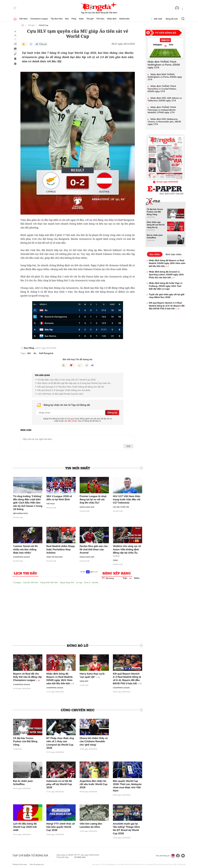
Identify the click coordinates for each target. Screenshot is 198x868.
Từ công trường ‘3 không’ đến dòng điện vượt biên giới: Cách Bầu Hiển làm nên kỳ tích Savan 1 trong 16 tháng (27, 502)
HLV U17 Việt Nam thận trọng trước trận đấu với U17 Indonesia (126, 498)
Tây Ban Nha (57, 18)
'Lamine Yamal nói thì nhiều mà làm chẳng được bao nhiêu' (25, 548)
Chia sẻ (42, 44)
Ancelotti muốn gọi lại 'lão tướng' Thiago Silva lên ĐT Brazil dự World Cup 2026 (126, 827)
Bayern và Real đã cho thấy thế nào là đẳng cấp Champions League (27, 676)
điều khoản (72, 420)
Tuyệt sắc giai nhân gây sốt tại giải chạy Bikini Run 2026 (166, 296)
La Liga (79, 581)
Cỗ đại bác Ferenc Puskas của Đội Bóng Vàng (25, 740)
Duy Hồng (29, 348)
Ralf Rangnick (46, 353)
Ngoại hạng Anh (87, 506)
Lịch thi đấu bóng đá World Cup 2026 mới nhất (25, 826)
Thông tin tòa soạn (19, 863)
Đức (67, 18)
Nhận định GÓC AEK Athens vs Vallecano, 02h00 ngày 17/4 (165, 99)
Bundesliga (97, 581)
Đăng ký (112, 412)
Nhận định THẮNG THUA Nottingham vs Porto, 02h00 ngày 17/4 (164, 64)
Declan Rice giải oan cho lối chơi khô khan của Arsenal (94, 548)
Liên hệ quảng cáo (37, 863)
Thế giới (90, 18)
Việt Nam (23, 18)
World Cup (43, 25)
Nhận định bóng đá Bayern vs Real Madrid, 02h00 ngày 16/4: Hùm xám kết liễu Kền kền (60, 677)
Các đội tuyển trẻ (121, 506)
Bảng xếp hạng (116, 572)
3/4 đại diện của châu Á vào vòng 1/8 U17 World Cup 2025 (67, 379)
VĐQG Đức (84, 680)
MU (29, 353)
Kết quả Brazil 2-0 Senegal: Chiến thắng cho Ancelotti (64, 390)
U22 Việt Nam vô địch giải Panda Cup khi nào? (60, 393)
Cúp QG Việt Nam (30, 581)
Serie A (87, 581)
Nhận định (112, 18)
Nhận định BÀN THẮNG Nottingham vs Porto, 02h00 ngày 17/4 (165, 77)
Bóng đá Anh (172, 19)
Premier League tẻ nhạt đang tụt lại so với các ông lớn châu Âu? (93, 498)
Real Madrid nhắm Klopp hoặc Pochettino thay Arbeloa (60, 548)
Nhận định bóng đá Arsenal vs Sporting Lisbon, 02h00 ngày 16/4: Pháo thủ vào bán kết (166, 274)
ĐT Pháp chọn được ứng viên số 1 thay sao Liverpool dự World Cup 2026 (60, 742)
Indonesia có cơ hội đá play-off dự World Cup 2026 (59, 783)
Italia (81, 18)
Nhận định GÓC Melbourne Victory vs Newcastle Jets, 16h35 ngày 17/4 (164, 121)
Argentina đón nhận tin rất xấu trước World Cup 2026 (93, 783)
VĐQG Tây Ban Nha (54, 556)
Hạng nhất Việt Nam (49, 581)
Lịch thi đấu (25, 572)
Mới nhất (158, 19)
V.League (17, 581)
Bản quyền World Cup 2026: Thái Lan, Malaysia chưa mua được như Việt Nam (127, 784)
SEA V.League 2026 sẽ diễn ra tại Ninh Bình (59, 497)
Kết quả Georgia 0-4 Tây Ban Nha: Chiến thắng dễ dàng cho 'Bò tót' (71, 386)
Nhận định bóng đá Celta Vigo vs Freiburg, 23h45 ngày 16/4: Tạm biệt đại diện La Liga (165, 286)
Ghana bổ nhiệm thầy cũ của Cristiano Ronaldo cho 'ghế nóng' (94, 740)
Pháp (73, 18)
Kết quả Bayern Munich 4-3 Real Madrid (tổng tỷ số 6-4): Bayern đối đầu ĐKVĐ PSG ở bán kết (127, 677)
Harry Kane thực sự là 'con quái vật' (92, 674)
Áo (35, 353)
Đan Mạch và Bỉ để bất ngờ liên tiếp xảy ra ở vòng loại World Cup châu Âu (74, 383)
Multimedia (124, 18)
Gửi (128, 445)
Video (115, 559)
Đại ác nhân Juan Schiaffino (23, 781)
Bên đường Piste (20, 513)
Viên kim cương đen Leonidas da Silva (91, 824)
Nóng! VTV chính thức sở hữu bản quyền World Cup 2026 (60, 826)
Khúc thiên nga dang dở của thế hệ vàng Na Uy (155, 225)
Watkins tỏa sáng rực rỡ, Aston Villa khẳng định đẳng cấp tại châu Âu (127, 550)
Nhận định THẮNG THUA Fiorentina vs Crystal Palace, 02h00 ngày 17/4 (162, 88)
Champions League (39, 18)
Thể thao (100, 18)
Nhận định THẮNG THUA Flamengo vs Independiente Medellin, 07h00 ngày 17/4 (162, 110)
